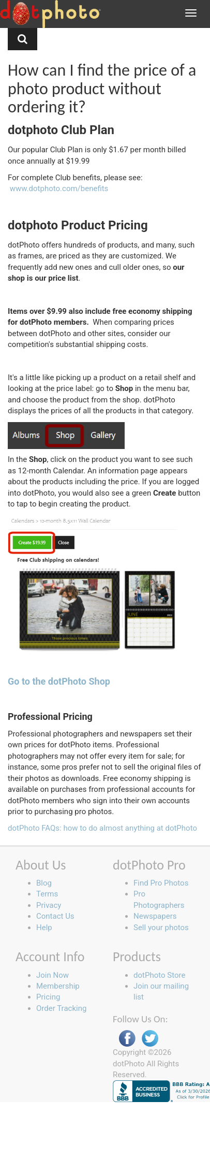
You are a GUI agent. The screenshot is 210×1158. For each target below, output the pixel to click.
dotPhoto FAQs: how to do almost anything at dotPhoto (102, 828)
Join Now (52, 975)
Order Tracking (61, 1008)
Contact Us (55, 916)
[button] (22, 39)
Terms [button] (47, 894)
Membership (58, 986)
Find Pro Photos (160, 883)
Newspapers (154, 916)
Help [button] (44, 927)
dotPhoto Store (159, 975)
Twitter (150, 1038)
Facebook (127, 1038)
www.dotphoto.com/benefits (59, 188)
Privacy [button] (48, 905)
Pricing (48, 997)
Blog (44, 883)
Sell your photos (161, 927)
